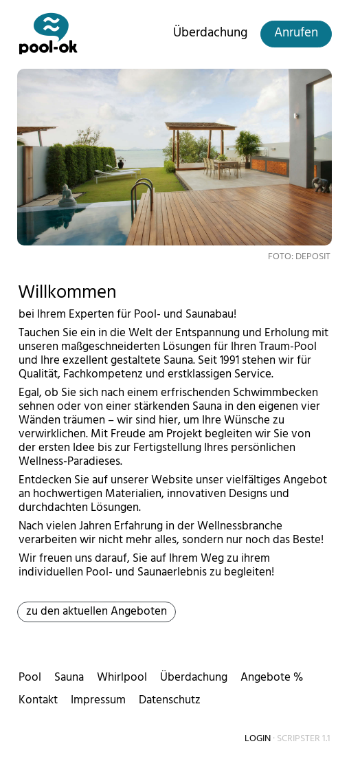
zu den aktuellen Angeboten (96, 611)
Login (258, 738)
